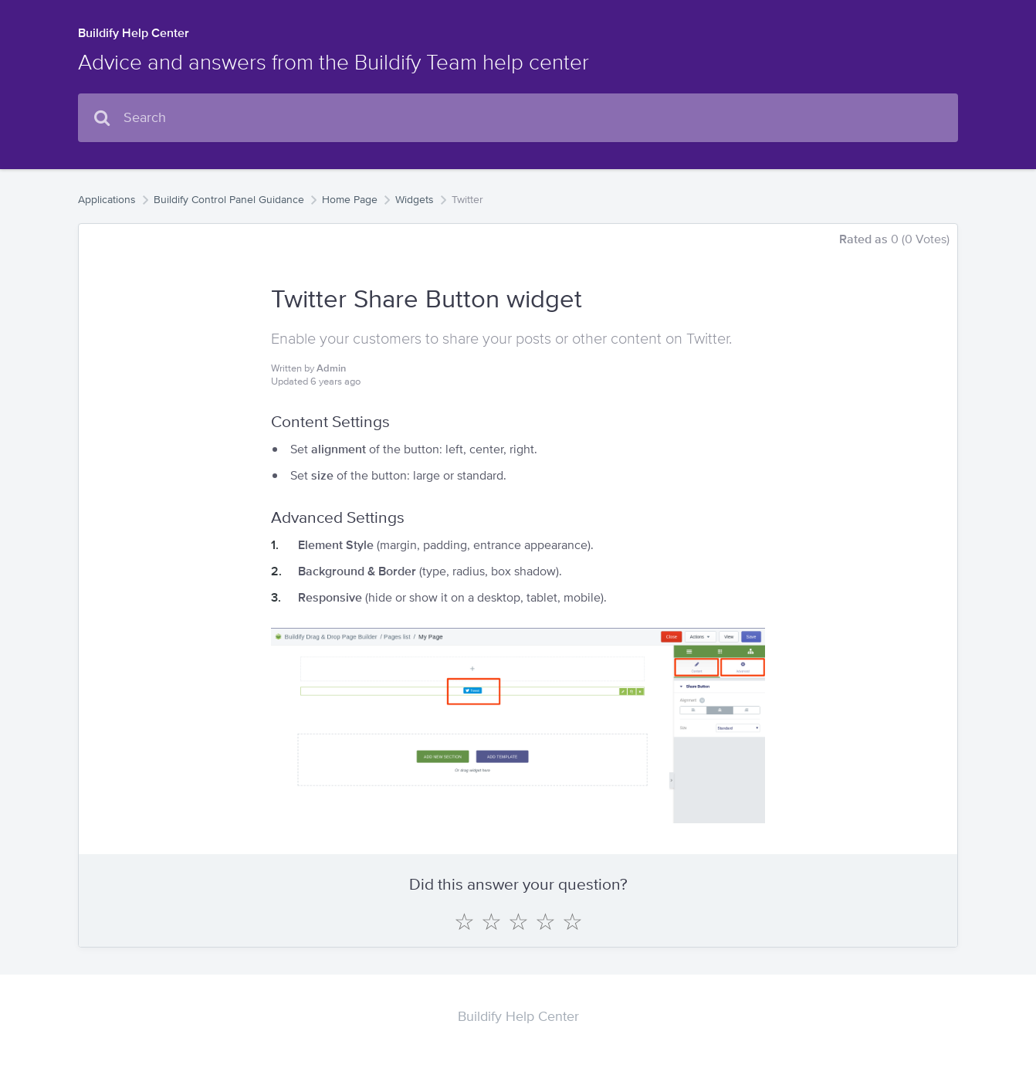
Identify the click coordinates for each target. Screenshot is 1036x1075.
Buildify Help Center (133, 33)
